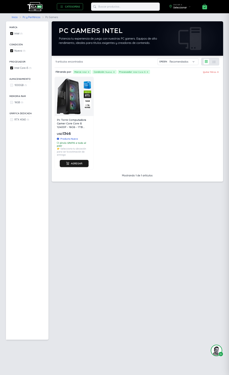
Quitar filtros (211, 71)
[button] (215, 350)
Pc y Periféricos (31, 17)
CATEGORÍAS (70, 6)
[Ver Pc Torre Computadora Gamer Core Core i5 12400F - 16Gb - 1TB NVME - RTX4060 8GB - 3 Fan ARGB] (74, 123)
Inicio (15, 17)
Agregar (74, 163)
